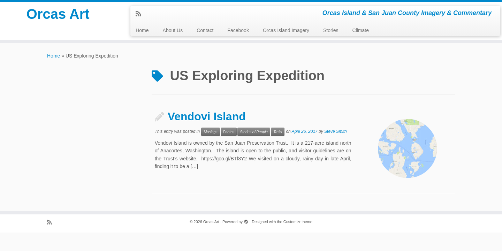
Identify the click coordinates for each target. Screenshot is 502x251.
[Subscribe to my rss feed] (141, 13)
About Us (173, 30)
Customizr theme (297, 222)
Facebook (238, 30)
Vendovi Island (207, 116)
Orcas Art (58, 14)
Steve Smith (335, 131)
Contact (205, 30)
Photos (229, 132)
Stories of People (254, 132)
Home (142, 30)
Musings (210, 132)
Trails (277, 132)
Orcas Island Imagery (286, 30)
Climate (360, 30)
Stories (331, 30)
